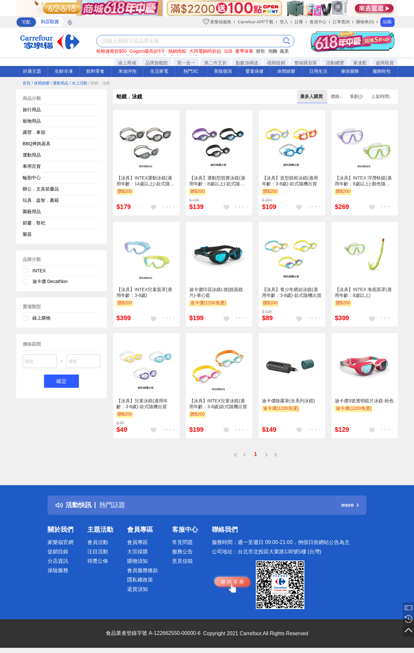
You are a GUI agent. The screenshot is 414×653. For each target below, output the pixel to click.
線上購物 (41, 318)
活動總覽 (335, 62)
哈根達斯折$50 (111, 51)
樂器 (27, 234)
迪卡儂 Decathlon (50, 281)
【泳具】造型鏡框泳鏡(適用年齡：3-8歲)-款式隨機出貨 (290, 180)
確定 (61, 381)
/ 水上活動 (78, 83)
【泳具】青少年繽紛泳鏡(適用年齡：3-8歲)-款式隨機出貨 (291, 292)
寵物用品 (32, 121)
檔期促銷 (276, 62)
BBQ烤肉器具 (36, 143)
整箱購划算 (305, 62)
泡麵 (272, 51)
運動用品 (32, 155)
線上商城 (127, 62)
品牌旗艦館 (156, 62)
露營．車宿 (34, 132)
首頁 (26, 83)
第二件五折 (215, 62)
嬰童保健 (254, 71)
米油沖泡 (127, 71)
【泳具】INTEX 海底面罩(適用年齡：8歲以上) (363, 292)
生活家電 (159, 71)
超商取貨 (385, 62)
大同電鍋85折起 (205, 51)
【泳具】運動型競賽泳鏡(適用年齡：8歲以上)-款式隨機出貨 (217, 181)
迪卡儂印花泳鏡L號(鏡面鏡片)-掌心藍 (216, 292)
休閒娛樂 (286, 71)
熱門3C (190, 71)
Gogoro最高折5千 (147, 51)
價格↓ (337, 96)
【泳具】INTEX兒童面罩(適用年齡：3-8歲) (144, 292)
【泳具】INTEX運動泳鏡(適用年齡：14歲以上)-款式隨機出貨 (145, 181)
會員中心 (318, 21)
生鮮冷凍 (64, 71)
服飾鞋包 (382, 71)
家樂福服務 (217, 22)
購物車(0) (365, 21)
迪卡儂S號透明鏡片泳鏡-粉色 (364, 400)
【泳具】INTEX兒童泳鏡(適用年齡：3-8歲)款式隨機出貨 (218, 403)
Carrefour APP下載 (255, 21)
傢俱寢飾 (350, 71)
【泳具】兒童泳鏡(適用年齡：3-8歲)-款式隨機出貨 (142, 403)
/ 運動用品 (59, 83)
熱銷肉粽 (177, 51)
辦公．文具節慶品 (41, 188)
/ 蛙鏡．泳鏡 (99, 83)
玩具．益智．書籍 (41, 200)
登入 (284, 21)
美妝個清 (223, 71)
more (350, 505)
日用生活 (318, 71)
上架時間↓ (381, 96)
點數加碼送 (247, 62)
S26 (228, 51)
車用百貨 (32, 166)
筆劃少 (357, 96)
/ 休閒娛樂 (40, 83)
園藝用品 (32, 211)
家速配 (360, 62)
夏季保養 (244, 51)
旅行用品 (32, 109)
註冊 (299, 21)
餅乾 (260, 51)
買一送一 (186, 62)
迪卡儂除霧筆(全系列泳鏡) (288, 400)
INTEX (39, 270)
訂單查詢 (341, 21)
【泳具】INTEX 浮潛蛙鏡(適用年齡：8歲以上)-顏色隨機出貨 (363, 181)
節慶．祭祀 (34, 222)
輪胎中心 (32, 177)
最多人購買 (312, 96)
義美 (284, 51)
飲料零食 (95, 71)
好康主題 (32, 71)
